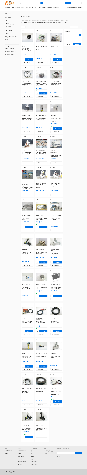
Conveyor (6, 14)
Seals (34, 9)
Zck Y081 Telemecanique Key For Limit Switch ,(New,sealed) (55, 120)
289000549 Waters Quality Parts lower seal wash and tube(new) (41, 84)
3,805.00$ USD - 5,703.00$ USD (10, 51)
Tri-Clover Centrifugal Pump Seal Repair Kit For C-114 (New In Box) (27, 84)
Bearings (22, 7)
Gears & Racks (7, 9)
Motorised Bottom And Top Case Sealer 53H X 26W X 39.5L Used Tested (27, 153)
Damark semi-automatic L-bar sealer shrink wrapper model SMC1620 (41, 252)
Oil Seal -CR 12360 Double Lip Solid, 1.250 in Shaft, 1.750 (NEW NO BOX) (55, 321)
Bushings (39, 7)
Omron (32, 458)
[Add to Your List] (27, 62)
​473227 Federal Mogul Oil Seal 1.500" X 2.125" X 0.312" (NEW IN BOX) (55, 393)
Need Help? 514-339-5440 (72, 7)
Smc (31, 453)
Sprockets (38, 9)
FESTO (32, 450)
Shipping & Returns (8, 450)
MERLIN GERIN (34, 461)
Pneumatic (6, 40)
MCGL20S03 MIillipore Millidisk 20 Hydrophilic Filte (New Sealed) (41, 118)
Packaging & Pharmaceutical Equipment (11, 36)
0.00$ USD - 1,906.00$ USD (9, 48)
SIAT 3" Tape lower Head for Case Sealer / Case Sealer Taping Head (27, 428)
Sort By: (68, 26)
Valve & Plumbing (8, 34)
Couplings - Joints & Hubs (47, 7)
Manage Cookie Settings (9, 472)
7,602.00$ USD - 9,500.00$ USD (10, 54)
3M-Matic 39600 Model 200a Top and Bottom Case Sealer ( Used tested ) (56, 185)
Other (6, 42)
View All (32, 466)
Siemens (32, 451)
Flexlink (32, 456)
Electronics (6, 16)
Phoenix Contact (34, 464)
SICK (32, 459)
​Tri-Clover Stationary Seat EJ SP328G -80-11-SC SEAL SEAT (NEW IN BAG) (41, 218)
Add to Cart (68, 3)
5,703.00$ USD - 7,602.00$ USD (10, 53)
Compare (23, 26)
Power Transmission (16, 7)
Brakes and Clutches (33, 7)
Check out (77, 44)
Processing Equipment (8, 37)
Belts (27, 7)
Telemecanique (33, 462)
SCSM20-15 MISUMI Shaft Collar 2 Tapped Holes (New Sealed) (42, 287)
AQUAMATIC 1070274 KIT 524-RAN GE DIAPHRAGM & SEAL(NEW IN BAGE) (55, 155)
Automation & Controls (8, 13)
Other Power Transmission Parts (17, 9)
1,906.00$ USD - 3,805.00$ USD (10, 50)
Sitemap (6, 453)
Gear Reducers (56, 7)
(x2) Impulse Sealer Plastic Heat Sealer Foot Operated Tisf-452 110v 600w (27, 187)
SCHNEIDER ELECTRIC (35, 454)
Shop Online (8, 7)
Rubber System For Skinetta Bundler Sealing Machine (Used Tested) (55, 287)
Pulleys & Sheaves (28, 9)
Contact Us (7, 451)
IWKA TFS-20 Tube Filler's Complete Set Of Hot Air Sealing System (41, 153)
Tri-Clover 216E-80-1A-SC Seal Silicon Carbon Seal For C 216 (41, 48)
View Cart (68, 44)
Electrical (6, 39)
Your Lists (80, 7)
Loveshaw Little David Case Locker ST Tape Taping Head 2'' (56, 356)
